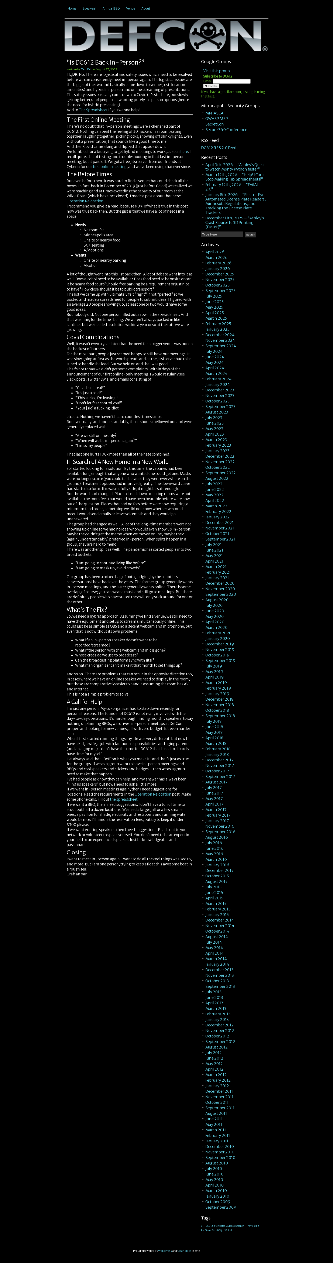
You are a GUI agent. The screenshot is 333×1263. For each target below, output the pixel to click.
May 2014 (214, 947)
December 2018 (219, 699)
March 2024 (216, 373)
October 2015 (217, 876)
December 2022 (219, 456)
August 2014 (216, 936)
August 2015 (216, 881)
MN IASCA (214, 113)
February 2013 (217, 1014)
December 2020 (219, 583)
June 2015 (214, 892)
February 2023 (218, 445)
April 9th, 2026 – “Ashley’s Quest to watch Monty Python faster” (235, 167)
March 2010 (216, 1190)
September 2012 (220, 1041)
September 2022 (220, 472)
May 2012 (214, 1063)
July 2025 (213, 296)
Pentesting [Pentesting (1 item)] (253, 1226)
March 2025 (216, 318)
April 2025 (214, 312)
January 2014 (217, 964)
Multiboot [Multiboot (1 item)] (231, 1226)
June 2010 (214, 1174)
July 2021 (213, 544)
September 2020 (220, 594)
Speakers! (89, 8)
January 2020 (217, 638)
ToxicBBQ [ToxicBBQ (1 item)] (217, 1230)
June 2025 (214, 301)
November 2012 (219, 1030)
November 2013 (219, 975)
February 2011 (217, 1135)
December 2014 (219, 920)
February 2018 (217, 749)
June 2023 (214, 423)
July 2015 (213, 887)
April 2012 (214, 1069)
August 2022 (216, 478)
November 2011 (219, 1096)
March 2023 (216, 439)
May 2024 (214, 362)
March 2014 (216, 958)
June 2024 (214, 356)
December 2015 (219, 870)
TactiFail (86, 69)
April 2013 (214, 1003)
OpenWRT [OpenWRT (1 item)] (241, 1226)
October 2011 (217, 1102)
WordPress (165, 1250)
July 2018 (213, 721)
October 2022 (217, 467)
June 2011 (214, 1118)
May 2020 (214, 616)
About (145, 8)
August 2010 (216, 1163)
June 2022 (214, 489)
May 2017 (214, 798)
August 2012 (216, 1047)
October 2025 (217, 285)
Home (72, 8)
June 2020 (214, 610)
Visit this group (216, 70)
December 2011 (219, 1091)
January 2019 (217, 693)
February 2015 (217, 909)
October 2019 (217, 655)
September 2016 (220, 831)
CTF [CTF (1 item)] (203, 1226)
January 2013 (217, 1019)
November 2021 (219, 528)
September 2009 (220, 1207)
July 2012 (213, 1052)
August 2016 (216, 837)
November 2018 (219, 704)
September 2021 (220, 539)
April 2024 (214, 367)
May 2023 (214, 428)
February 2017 (218, 815)
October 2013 (217, 980)
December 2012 (219, 1025)
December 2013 (219, 969)
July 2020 (214, 605)
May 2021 (214, 555)
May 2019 (214, 671)
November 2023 (219, 395)
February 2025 (218, 323)
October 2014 (217, 931)
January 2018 (217, 754)
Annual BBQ (111, 8)
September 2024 (220, 345)
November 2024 (220, 340)
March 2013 (215, 1008)
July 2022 (213, 483)
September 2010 (220, 1157)
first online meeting (110, 166)
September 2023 (220, 406)
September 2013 (220, 986)
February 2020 (218, 633)
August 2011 (216, 1113)
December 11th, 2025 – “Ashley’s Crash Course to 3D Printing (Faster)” (234, 222)
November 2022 (220, 461)
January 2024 (217, 384)
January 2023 (217, 450)
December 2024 (219, 334)
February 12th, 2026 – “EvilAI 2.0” (231, 187)
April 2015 (214, 898)
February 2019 (218, 688)
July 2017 (213, 787)
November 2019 (219, 649)
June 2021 (214, 550)
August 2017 (216, 782)
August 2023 (216, 412)
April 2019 (214, 677)
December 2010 (219, 1146)
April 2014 (214, 953)
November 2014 (219, 925)
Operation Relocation (85, 201)
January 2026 (217, 268)
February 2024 (218, 379)
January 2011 (216, 1141)
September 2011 (219, 1107)
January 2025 (217, 329)
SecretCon (214, 124)
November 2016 (219, 826)
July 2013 (213, 991)
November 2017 (219, 765)
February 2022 (218, 511)
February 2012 (218, 1080)
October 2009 (217, 1201)
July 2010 (213, 1168)
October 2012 (217, 1036)
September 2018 (220, 715)
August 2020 (217, 599)
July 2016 (213, 842)
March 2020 (216, 627)
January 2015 (217, 914)
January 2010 (217, 1196)
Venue (130, 8)
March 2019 (216, 682)
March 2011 (215, 1130)
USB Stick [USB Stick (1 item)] (228, 1230)
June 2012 (214, 1058)
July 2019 (213, 666)
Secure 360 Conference (226, 129)
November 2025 (219, 279)
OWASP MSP (216, 118)
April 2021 (214, 561)
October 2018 (217, 710)
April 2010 (214, 1185)
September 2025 (220, 290)
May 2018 (214, 732)
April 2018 (214, 737)
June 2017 (214, 793)
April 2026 (214, 252)
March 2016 (216, 859)
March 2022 (216, 506)
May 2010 (214, 1179)
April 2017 (214, 804)
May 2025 (214, 307)
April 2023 (214, 434)
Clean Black (184, 1250)
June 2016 (214, 848)
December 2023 (219, 390)
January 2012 (217, 1085)
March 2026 (216, 257)
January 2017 (217, 820)
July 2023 (213, 417)
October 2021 (217, 533)
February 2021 (218, 572)
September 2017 (220, 776)
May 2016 (214, 853)
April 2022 (214, 500)
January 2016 (217, 864)
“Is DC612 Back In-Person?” (105, 62)
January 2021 (217, 577)
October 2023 (217, 401)
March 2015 (215, 903)
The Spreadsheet (93, 110)
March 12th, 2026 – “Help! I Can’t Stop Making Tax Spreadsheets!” (235, 177)
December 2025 (219, 274)
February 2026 (218, 263)
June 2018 (214, 726)
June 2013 (214, 997)
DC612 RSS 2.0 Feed (218, 147)
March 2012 (216, 1074)
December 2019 (219, 644)
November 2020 (220, 588)
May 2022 (214, 494)
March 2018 (215, 743)
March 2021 (216, 566)
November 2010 (219, 1152)
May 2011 (213, 1124)
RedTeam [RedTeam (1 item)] (206, 1230)
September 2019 (220, 660)
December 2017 (219, 760)
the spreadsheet (124, 799)
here (184, 151)
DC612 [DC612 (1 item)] (209, 1226)
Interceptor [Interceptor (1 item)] (219, 1226)
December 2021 (219, 522)
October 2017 (217, 771)
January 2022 (217, 517)
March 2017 (216, 809)
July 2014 (213, 942)
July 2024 (214, 351)
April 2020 (214, 622)
